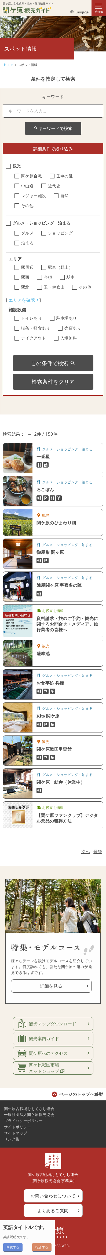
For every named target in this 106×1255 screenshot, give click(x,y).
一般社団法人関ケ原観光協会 (29, 1114)
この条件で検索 (53, 363)
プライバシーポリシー (23, 1120)
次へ (85, 851)
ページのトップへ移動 (81, 1094)
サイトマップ (15, 1133)
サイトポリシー (17, 1126)
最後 (97, 851)
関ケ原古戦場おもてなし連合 (29, 1108)
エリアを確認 (22, 300)
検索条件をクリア (53, 381)
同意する (12, 1247)
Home (8, 64)
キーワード (53, 97)
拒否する (41, 1247)
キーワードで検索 (53, 128)
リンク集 (12, 1138)
